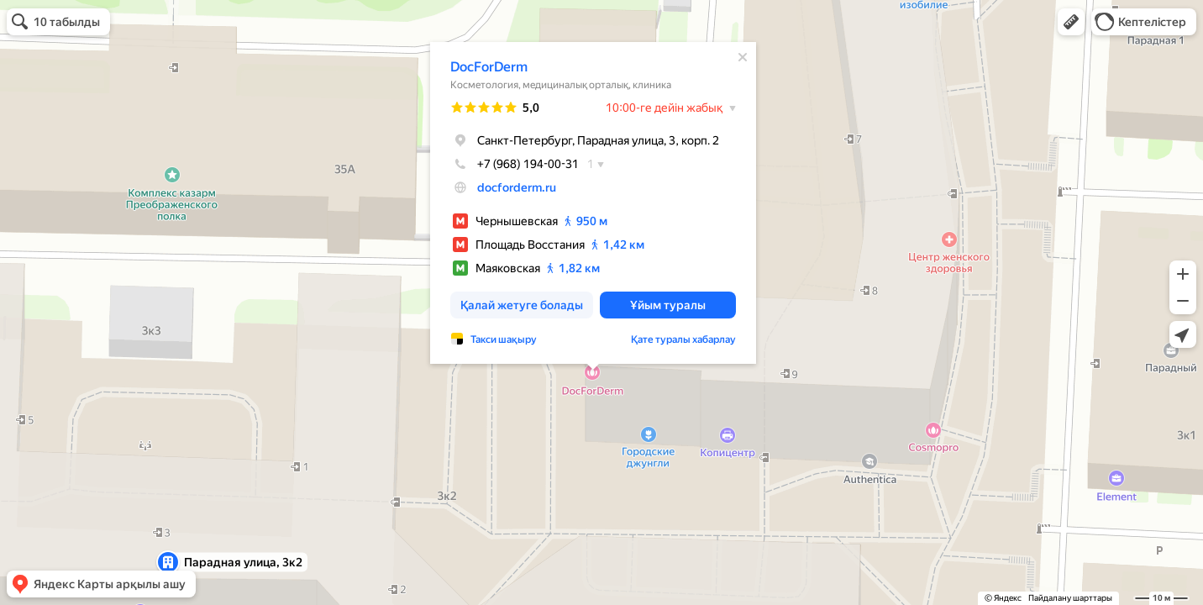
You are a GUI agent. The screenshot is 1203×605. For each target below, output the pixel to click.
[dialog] (593, 203)
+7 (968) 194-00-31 (514, 164)
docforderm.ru (516, 187)
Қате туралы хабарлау (683, 339)
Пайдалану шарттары (1070, 597)
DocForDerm (489, 67)
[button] (1071, 21)
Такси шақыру (503, 339)
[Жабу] (742, 57)
